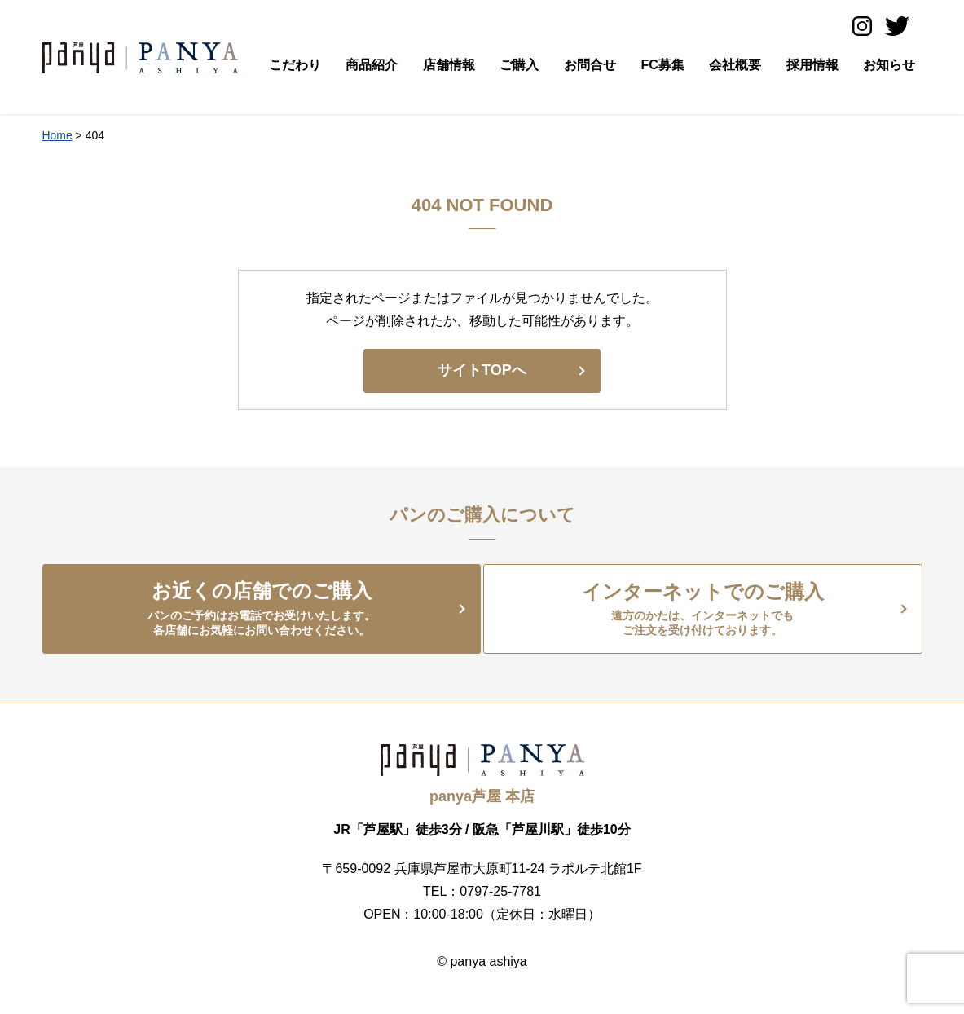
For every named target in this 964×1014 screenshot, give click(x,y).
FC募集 (662, 65)
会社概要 (735, 65)
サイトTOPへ (482, 370)
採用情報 (812, 65)
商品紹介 (372, 65)
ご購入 (519, 65)
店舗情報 (449, 65)
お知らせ (889, 65)
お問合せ (590, 65)
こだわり (295, 65)
